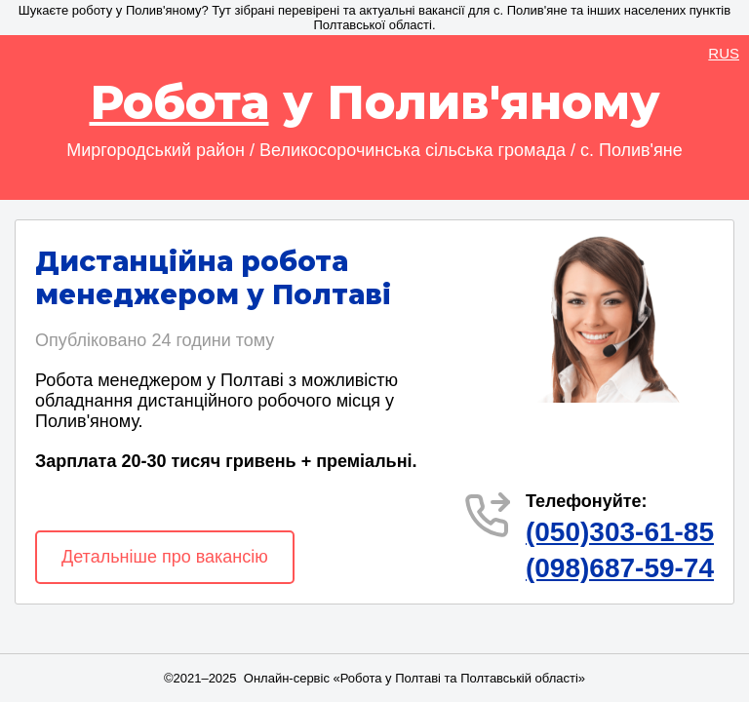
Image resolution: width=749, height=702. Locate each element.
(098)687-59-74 (620, 568)
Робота (179, 102)
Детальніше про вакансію (164, 556)
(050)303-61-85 (620, 532)
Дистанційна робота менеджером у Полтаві (213, 278)
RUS (723, 53)
